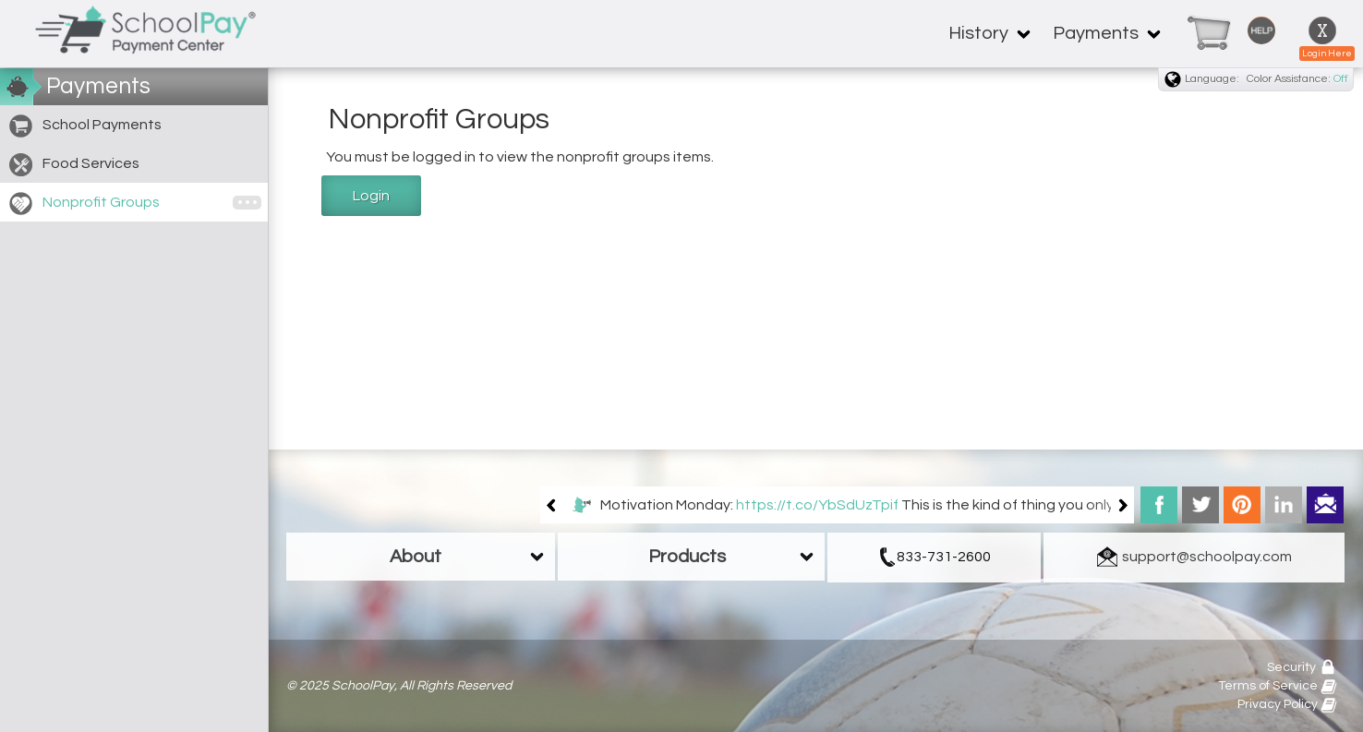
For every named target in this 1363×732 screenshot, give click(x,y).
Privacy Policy (1287, 704)
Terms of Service (1277, 685)
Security (1302, 667)
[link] (1201, 33)
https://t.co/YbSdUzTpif (817, 505)
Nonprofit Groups (84, 203)
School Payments (85, 126)
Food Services (74, 164)
